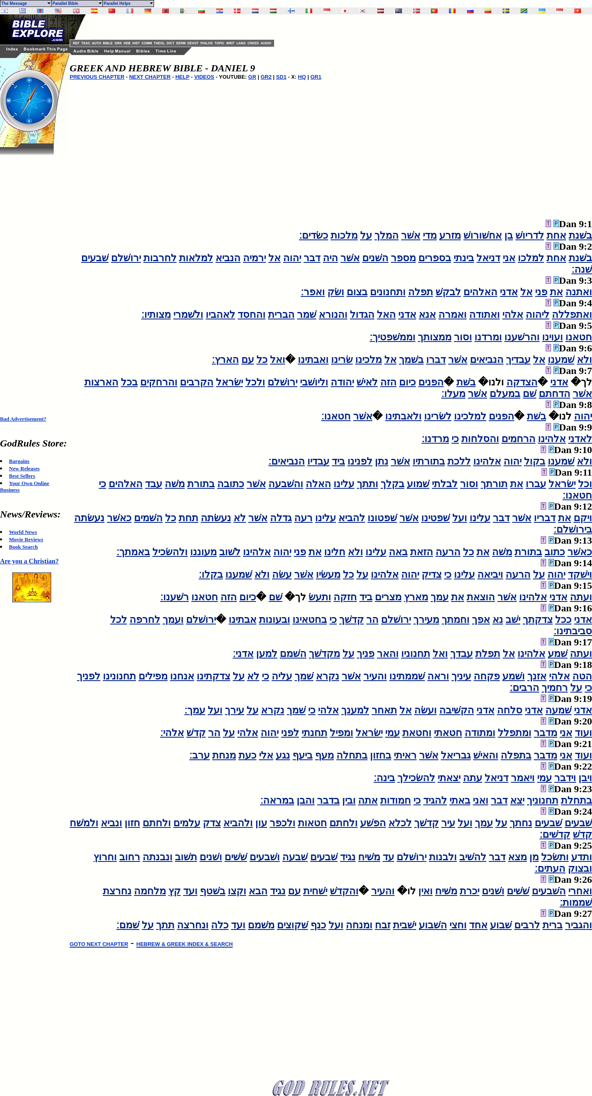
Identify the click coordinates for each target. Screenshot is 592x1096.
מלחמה (150, 891)
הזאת (421, 552)
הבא (258, 891)
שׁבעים (95, 258)
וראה (438, 676)
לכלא (400, 823)
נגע (283, 755)
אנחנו (182, 676)
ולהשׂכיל (170, 552)
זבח (382, 925)
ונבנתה (157, 857)
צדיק (432, 574)
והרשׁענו (522, 337)
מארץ (416, 597)
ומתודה (480, 732)
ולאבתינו (403, 416)
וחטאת (416, 732)
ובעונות (274, 619)
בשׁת (466, 382)
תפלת (487, 653)
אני (509, 258)
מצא (517, 857)
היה (330, 258)
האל (386, 314)
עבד (153, 484)
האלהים (480, 292)
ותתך (367, 484)
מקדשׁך (324, 653)
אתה (368, 800)
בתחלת (576, 800)
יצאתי (449, 777)
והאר (388, 653)
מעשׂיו (328, 574)
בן (508, 235)
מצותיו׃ (156, 314)
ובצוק (580, 868)
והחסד (251, 314)
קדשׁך (351, 619)
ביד (338, 461)
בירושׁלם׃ (572, 529)
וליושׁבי (314, 382)
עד (388, 857)
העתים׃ (550, 868)
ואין (425, 891)
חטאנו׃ (336, 416)
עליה (282, 676)
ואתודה (484, 314)
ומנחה (359, 925)
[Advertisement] (33, 278)
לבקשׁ (448, 292)
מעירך (426, 619)
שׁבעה (295, 857)
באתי (459, 800)
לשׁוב (229, 552)
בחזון (380, 755)
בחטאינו (310, 619)
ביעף (303, 755)
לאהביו (220, 314)
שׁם (529, 393)
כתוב (554, 552)
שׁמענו (561, 359)
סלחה (509, 710)
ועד (190, 891)
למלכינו (470, 416)
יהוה (292, 258)
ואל (277, 359)
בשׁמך (411, 359)
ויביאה (490, 574)
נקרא (327, 676)
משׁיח (369, 857)
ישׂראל (229, 382)
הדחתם (554, 393)
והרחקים (158, 382)
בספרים (434, 258)
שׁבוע (501, 925)
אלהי (512, 314)
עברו (536, 484)
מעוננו (203, 552)
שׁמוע (418, 484)
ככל (563, 619)
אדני (509, 292)
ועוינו (552, 337)
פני (541, 292)
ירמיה (254, 258)
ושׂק (335, 292)
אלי (266, 755)
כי (455, 438)
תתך (165, 925)
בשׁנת (580, 235)
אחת (556, 235)
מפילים (153, 676)
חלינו (334, 552)
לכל (118, 619)
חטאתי (448, 732)
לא (240, 518)
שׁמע (557, 653)
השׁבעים (549, 891)
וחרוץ (105, 857)
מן (534, 857)
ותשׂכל (555, 857)
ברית (552, 925)
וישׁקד (580, 574)
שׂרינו (342, 359)
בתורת (201, 484)
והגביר (578, 925)
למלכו (531, 258)
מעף (324, 755)
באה (398, 552)
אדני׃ (243, 653)
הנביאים (487, 359)
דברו (436, 359)
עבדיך (518, 359)
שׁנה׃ (582, 269)
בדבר (328, 800)
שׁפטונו (382, 518)
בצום (357, 292)
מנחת (224, 755)
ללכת (459, 461)
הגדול (362, 314)
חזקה (345, 597)
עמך (440, 597)
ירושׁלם (126, 258)
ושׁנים (211, 857)
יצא (517, 800)
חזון (132, 823)
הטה (582, 676)
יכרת (469, 891)
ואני (480, 800)
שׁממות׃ (576, 902)
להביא (351, 518)
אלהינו (552, 438)
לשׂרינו (437, 416)
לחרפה (144, 619)
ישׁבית (404, 925)
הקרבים (196, 382)
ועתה (581, 597)
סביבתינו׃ (572, 631)
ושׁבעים (265, 857)
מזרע (450, 235)
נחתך (521, 823)
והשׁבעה (285, 484)
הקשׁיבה (456, 710)
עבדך (461, 653)
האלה (318, 484)
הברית (281, 314)
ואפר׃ (313, 292)
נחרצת (117, 891)
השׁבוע (433, 925)
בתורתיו (429, 461)
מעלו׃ (453, 393)
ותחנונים (388, 292)
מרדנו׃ (435, 438)
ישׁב (513, 619)
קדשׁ (196, 732)
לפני (290, 732)
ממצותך (434, 337)
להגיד (435, 800)
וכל (585, 484)
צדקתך (538, 619)
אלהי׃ (172, 732)
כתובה (230, 484)
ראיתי (405, 755)
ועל (459, 518)
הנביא (227, 258)
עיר (448, 823)
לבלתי (445, 484)
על (366, 235)
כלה (220, 925)
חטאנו (578, 337)
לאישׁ (367, 382)
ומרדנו (488, 337)
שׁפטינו (435, 518)
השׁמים (148, 518)
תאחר (384, 710)
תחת (188, 518)
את (556, 292)
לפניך (88, 676)
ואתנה (578, 292)
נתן (381, 461)
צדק (212, 823)
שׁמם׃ (127, 925)
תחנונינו (119, 676)
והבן (306, 800)
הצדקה (522, 382)
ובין (349, 800)
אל (274, 258)
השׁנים (375, 258)
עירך (234, 710)
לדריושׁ (529, 235)
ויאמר (523, 777)
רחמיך (555, 687)
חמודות (395, 800)
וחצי (458, 925)
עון (261, 823)
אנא (427, 314)
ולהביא (238, 823)
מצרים (388, 597)
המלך (386, 235)
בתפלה (516, 755)
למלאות (196, 258)
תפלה (420, 292)
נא (497, 619)
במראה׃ (277, 800)
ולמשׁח (84, 823)
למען (266, 653)
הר (372, 619)
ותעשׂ (319, 597)
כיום (407, 382)
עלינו (343, 484)
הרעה (447, 552)
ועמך (173, 619)
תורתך (494, 484)
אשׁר (410, 235)
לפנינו (359, 461)
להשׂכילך (416, 777)
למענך (355, 710)
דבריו (545, 518)
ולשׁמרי (188, 314)
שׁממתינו (407, 676)
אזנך (537, 676)
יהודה (342, 382)
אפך (481, 619)
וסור (463, 337)
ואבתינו (313, 359)
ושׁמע (513, 676)
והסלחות (480, 438)
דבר (312, 258)
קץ (174, 891)
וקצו (237, 891)
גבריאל (456, 755)
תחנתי (314, 732)
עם (247, 359)
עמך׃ (194, 710)
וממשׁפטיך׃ (392, 337)
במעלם (505, 393)
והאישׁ (485, 755)
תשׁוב (186, 857)
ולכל (255, 382)
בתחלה (351, 755)
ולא (584, 359)
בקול (534, 461)
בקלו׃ (211, 574)
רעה (303, 518)
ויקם (583, 518)
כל (262, 359)
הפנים (431, 382)
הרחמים (518, 438)
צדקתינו (213, 676)
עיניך (461, 676)
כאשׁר (119, 518)
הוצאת (481, 597)
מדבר (545, 732)
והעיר (375, 676)
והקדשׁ (344, 891)
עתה (472, 777)
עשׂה (282, 574)
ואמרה (452, 314)
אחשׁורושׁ (482, 235)
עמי (392, 732)
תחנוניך (542, 800)
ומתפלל (514, 732)
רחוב (129, 857)
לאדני (580, 438)
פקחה (487, 676)
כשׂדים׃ (313, 235)
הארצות (101, 382)
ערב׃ (199, 755)
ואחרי (580, 891)
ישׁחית (315, 891)
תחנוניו (415, 653)
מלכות (344, 235)
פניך (365, 653)
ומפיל (341, 732)
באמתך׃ (133, 552)
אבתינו (242, 619)
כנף (318, 925)
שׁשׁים (236, 857)
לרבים (527, 925)
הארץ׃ (225, 359)
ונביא (111, 823)
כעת (247, 755)
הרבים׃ (524, 687)
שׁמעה (558, 710)
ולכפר (282, 823)
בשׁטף (212, 891)
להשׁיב (472, 857)
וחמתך (456, 619)
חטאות (312, 823)
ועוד (583, 732)
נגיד (348, 857)
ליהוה (537, 314)
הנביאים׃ (286, 461)
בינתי (464, 258)
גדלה (281, 518)
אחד (478, 925)
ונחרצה (193, 925)
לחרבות (160, 258)
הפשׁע (373, 823)
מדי (430, 235)
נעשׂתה (216, 518)
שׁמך (304, 676)
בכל (129, 382)
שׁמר (306, 314)
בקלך (392, 484)
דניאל (488, 258)
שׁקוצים (292, 925)
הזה (388, 382)
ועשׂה (425, 710)
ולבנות (443, 857)
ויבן (585, 777)
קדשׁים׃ (555, 834)
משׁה (175, 484)
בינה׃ (384, 777)
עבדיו (318, 461)
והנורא (333, 314)
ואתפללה (572, 314)
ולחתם (343, 823)
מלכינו (368, 359)
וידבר (565, 777)
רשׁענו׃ (174, 597)
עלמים (186, 823)
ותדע (581, 857)
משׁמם (261, 925)
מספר (403, 258)
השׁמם (293, 653)
